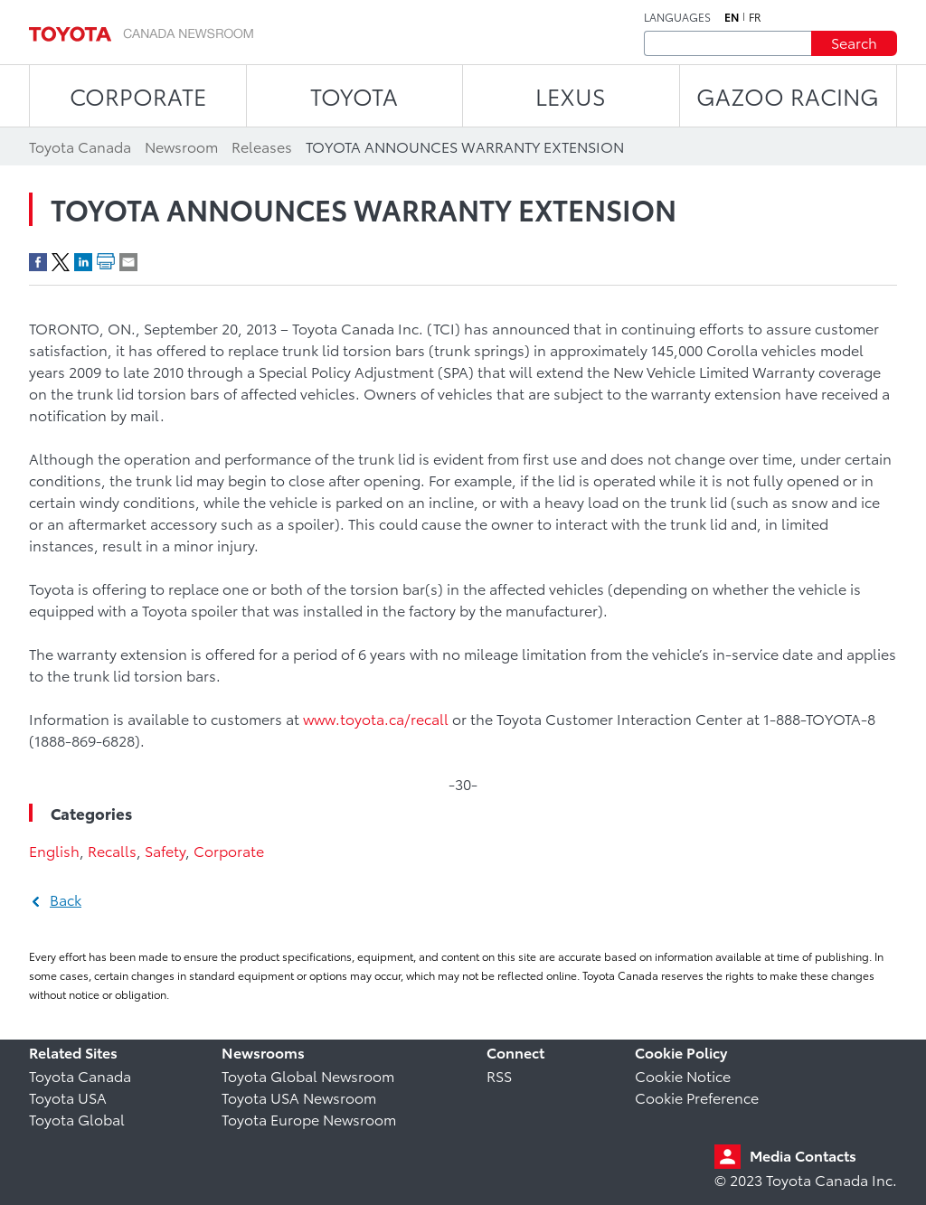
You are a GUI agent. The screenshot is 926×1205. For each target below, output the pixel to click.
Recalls (112, 850)
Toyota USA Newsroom (299, 1097)
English (54, 850)
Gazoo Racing (787, 95)
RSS (499, 1075)
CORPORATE (138, 95)
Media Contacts (803, 1154)
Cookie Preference (697, 1097)
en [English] (731, 17)
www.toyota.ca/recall (376, 718)
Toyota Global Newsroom (308, 1075)
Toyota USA (68, 1097)
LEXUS (570, 95)
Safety (165, 850)
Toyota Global (77, 1118)
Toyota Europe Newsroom (309, 1118)
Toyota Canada (80, 1075)
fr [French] (755, 17)
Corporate (229, 850)
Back (65, 899)
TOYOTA (354, 95)
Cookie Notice (683, 1075)
